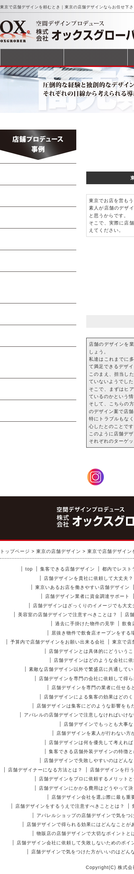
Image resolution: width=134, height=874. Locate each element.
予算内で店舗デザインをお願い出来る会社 (57, 642)
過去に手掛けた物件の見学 (85, 623)
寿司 (38, 260)
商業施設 (38, 389)
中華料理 (38, 196)
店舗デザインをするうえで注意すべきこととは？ (70, 806)
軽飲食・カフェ (38, 314)
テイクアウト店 (38, 335)
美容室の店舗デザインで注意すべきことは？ (67, 614)
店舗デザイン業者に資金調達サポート (87, 596)
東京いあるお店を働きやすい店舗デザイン (82, 587)
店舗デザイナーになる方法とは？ (45, 769)
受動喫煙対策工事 (38, 410)
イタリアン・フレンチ (38, 287)
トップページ (32, 57)
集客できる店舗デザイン (67, 569)
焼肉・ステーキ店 (38, 217)
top (29, 569)
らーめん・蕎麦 (38, 174)
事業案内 (95, 57)
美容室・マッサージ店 (38, 362)
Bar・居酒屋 (38, 239)
